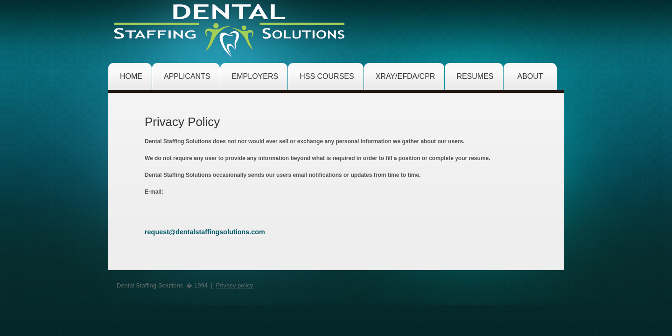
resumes (474, 76)
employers (255, 76)
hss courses (327, 76)
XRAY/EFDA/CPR (405, 76)
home (131, 76)
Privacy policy (234, 285)
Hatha (230, 29)
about (530, 76)
